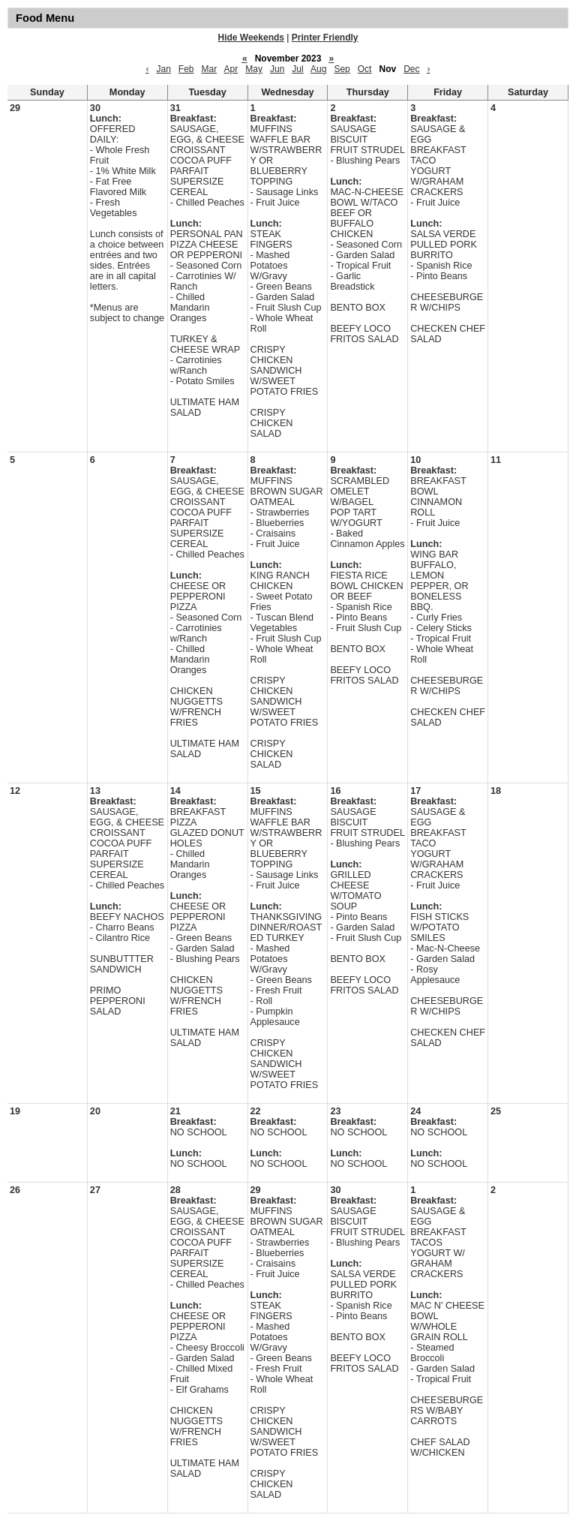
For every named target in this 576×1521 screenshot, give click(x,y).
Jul (297, 69)
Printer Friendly (325, 37)
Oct (365, 69)
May (253, 69)
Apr (231, 69)
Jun (277, 69)
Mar (210, 69)
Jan (163, 69)
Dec (411, 69)
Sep (342, 69)
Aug (318, 69)
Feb (186, 69)
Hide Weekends (251, 37)
